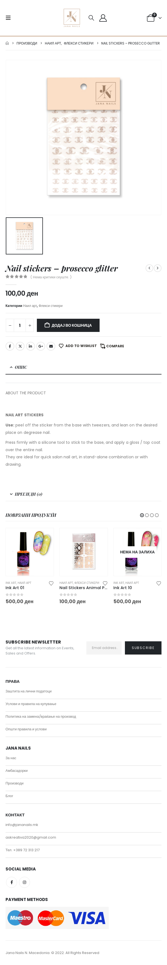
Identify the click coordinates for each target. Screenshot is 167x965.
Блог (9, 795)
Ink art (11, 583)
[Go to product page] (30, 552)
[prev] (149, 268)
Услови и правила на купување (31, 703)
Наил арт (30, 305)
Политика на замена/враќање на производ (41, 716)
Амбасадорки (17, 770)
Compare (115, 346)
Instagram (24, 882)
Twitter (20, 346)
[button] (10, 18)
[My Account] (102, 18)
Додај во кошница (72, 325)
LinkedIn (30, 346)
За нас (11, 758)
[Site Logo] (71, 17)
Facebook (10, 346)
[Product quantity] (20, 325)
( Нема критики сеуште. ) (51, 277)
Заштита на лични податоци (29, 691)
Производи (15, 783)
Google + (40, 346)
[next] (157, 268)
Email (50, 346)
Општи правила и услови (26, 729)
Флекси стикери (50, 305)
